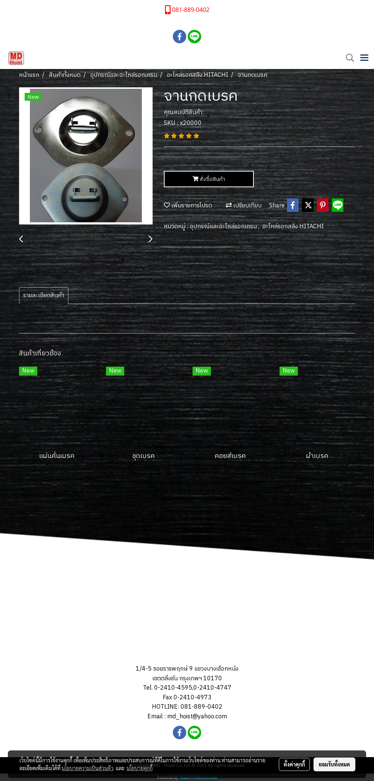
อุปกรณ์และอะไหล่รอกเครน (224, 227)
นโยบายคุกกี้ (140, 768)
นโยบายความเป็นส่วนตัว (87, 768)
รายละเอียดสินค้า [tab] (43, 296)
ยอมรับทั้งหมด (334, 764)
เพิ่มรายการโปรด (188, 206)
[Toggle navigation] (364, 58)
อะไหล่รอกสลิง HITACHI (293, 227)
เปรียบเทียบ (244, 206)
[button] (347, 58)
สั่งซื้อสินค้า (209, 179)
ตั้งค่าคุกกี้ (294, 764)
